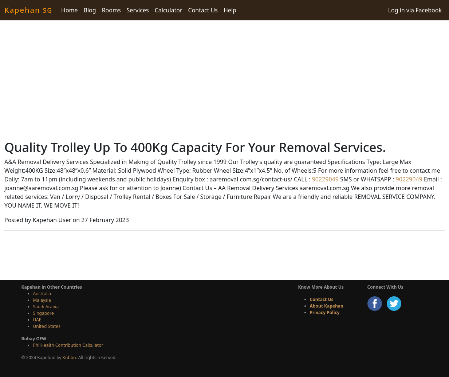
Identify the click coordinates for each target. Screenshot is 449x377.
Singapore (43, 313)
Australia (42, 293)
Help (230, 10)
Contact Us (203, 10)
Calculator (168, 10)
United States (46, 326)
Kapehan (28, 10)
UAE (37, 320)
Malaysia (42, 300)
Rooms (111, 10)
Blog (90, 10)
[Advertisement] (224, 80)
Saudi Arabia (46, 307)
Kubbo (69, 357)
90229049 (325, 179)
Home (69, 10)
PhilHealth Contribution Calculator (68, 345)
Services (138, 10)
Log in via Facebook (415, 10)
